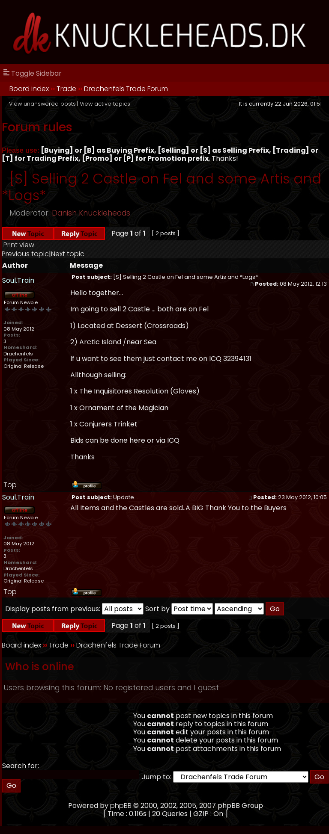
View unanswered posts (42, 103)
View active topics (105, 103)
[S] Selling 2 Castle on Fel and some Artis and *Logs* (161, 186)
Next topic (67, 254)
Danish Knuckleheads (91, 213)
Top (10, 485)
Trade (66, 89)
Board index (29, 89)
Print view (18, 245)
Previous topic (25, 254)
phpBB (121, 805)
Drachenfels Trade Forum (126, 89)
